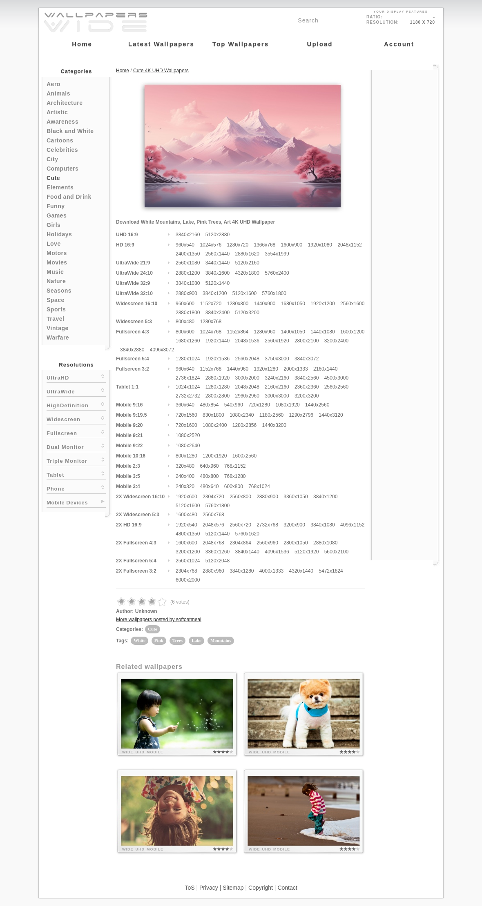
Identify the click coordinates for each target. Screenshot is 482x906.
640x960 (209, 466)
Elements (60, 187)
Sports (56, 309)
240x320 (185, 486)
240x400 (185, 476)
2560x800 (240, 497)
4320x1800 (247, 273)
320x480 (185, 466)
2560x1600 (352, 303)
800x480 (185, 321)
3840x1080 (188, 283)
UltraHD (76, 377)
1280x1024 (188, 359)
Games (57, 215)
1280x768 (210, 321)
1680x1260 (188, 341)
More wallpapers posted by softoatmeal (158, 619)
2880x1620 (247, 254)
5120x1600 (244, 293)
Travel (55, 318)
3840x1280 (242, 571)
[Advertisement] (404, 192)
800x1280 (186, 456)
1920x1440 (217, 341)
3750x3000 (277, 359)
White (139, 640)
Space (56, 300)
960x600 (185, 303)
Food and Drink (69, 196)
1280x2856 (244, 425)
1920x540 (186, 525)
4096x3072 (162, 350)
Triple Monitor (76, 460)
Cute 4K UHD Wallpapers (161, 70)
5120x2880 (217, 235)
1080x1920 (287, 405)
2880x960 (213, 571)
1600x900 (292, 245)
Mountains (220, 640)
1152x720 (210, 303)
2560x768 (213, 514)
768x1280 (235, 476)
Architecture (65, 103)
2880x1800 (188, 312)
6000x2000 (188, 580)
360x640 (185, 405)
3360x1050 (295, 497)
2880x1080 (325, 543)
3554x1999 (277, 254)
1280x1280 (217, 387)
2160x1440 (325, 369)
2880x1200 (188, 273)
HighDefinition (76, 405)
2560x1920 (277, 341)
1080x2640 (188, 446)
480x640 (209, 486)
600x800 (233, 486)
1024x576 (210, 245)
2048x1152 (349, 245)
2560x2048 (247, 359)
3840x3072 (307, 359)
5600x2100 (336, 552)
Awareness (62, 121)
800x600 (185, 332)
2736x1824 (188, 378)
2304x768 (186, 571)
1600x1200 (352, 332)
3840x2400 (217, 312)
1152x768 (210, 369)
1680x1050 (293, 303)
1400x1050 (293, 332)
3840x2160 (188, 235)
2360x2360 (307, 387)
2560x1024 (188, 561)
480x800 (209, 476)
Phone (76, 488)
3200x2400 (336, 341)
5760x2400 (277, 273)
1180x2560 (271, 415)
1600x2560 (244, 456)
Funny (56, 206)
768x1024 (259, 486)
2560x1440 (217, 254)
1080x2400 (215, 425)
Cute (53, 178)
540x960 (233, 405)
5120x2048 (217, 561)
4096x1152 (352, 525)
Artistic (57, 112)
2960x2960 (247, 396)
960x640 (185, 369)
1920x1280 (266, 369)
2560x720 (240, 525)
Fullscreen (76, 432)
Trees (177, 640)
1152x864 (237, 332)
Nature (56, 281)
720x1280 (259, 405)
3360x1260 (217, 552)
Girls (53, 225)
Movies (57, 262)
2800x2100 (307, 341)
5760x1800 (274, 293)
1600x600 (186, 543)
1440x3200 (274, 425)
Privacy (208, 887)
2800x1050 (295, 543)
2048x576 (213, 525)
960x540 (185, 245)
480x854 (209, 405)
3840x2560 (307, 378)
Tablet (76, 474)
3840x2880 (132, 350)
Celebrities (62, 150)
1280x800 (237, 303)
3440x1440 (217, 263)
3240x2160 (277, 378)
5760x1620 (247, 534)
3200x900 (294, 525)
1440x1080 (322, 332)
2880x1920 (217, 378)
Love (54, 243)
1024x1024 (188, 387)
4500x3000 (336, 378)
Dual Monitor (76, 446)
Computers (62, 168)
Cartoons (60, 140)
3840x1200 (215, 293)
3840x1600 (217, 273)
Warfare (58, 337)
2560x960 (267, 543)
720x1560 (186, 415)
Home (122, 70)
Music (55, 272)
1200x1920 (215, 456)
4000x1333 (271, 571)
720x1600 (186, 425)
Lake (196, 640)
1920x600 (186, 497)
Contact (287, 887)
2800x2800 (217, 396)
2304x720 (213, 497)
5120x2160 (247, 263)
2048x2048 (247, 387)
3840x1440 (247, 552)
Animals (58, 93)
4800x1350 (188, 534)
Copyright (260, 887)
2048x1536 (247, 341)
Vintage (58, 328)
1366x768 (265, 245)
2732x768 (267, 525)
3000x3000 (277, 396)
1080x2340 (242, 415)
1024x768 (210, 332)
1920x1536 (217, 359)
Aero (53, 84)
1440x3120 (331, 415)
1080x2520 (188, 435)
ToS (189, 887)
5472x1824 (331, 571)
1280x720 (237, 245)
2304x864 (240, 543)
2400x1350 (188, 254)
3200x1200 (188, 552)
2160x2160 (277, 387)
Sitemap (233, 887)
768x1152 (235, 466)
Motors (57, 253)
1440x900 (265, 303)
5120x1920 (307, 552)
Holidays (59, 234)
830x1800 (213, 415)
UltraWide (76, 391)
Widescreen (76, 418)
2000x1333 (295, 369)
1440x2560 (317, 405)
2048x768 (213, 543)
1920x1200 (322, 303)
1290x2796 (301, 415)
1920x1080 (320, 245)
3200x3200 (307, 396)
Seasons (59, 290)
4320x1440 (301, 571)
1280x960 (265, 332)
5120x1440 (217, 283)
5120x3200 (247, 312)
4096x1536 (277, 552)
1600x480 (186, 514)
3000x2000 (247, 378)
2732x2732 (188, 396)
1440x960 (237, 369)
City (52, 159)
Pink (158, 640)
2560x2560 (336, 387)
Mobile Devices (67, 503)
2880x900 (186, 293)
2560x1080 (188, 263)
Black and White (70, 131)
